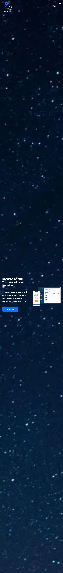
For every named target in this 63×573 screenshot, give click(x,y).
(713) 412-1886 (52, 6)
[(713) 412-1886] (48, 2)
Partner (6, 11)
